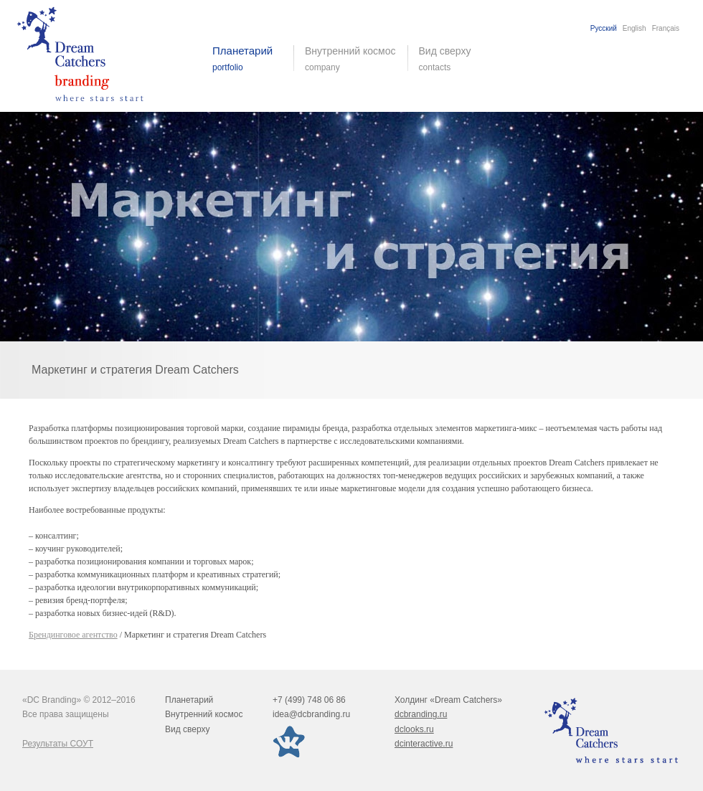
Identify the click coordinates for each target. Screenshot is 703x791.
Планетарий (189, 700)
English (634, 28)
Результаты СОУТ (57, 744)
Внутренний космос (203, 714)
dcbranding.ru (421, 714)
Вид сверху (454, 58)
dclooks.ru (414, 729)
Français (665, 28)
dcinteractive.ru (424, 744)
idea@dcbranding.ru (311, 714)
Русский (603, 28)
